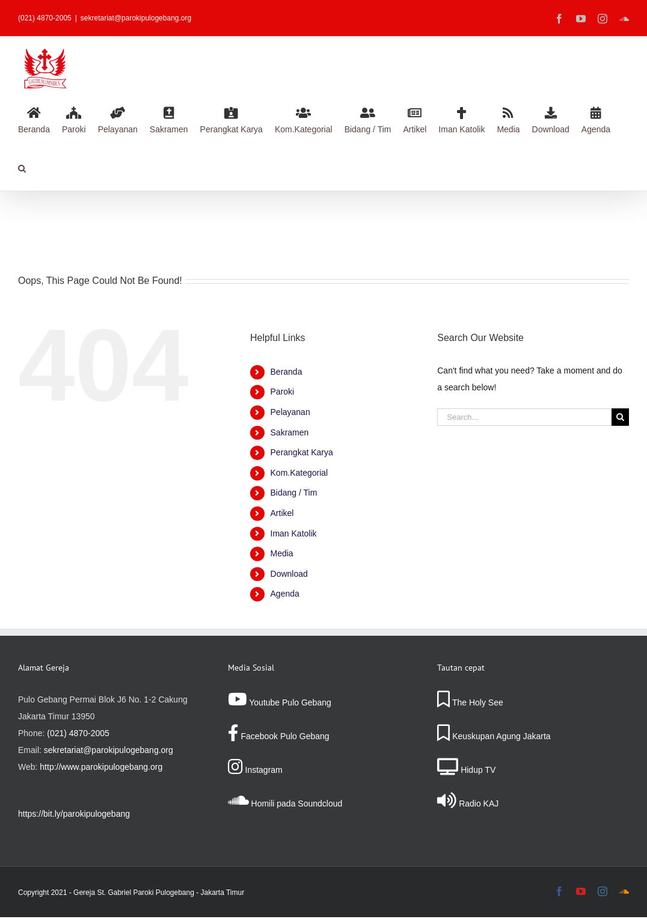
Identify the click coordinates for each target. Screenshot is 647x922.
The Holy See (470, 702)
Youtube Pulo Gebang (279, 702)
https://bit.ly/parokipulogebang (74, 814)
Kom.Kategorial (299, 473)
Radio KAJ (467, 803)
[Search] (620, 417)
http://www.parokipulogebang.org (101, 767)
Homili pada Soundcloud (285, 803)
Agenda (285, 593)
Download (289, 574)
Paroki (283, 391)
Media (282, 553)
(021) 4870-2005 (78, 733)
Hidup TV (466, 770)
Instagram (255, 770)
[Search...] (524, 417)
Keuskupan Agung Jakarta (493, 736)
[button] (22, 167)
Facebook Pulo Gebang (279, 736)
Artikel (282, 513)
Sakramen (290, 432)
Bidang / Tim (294, 492)
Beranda (286, 371)
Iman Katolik (294, 533)
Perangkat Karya (302, 452)
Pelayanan (290, 412)
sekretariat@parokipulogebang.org (136, 18)
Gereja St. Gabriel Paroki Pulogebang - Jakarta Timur (158, 892)
